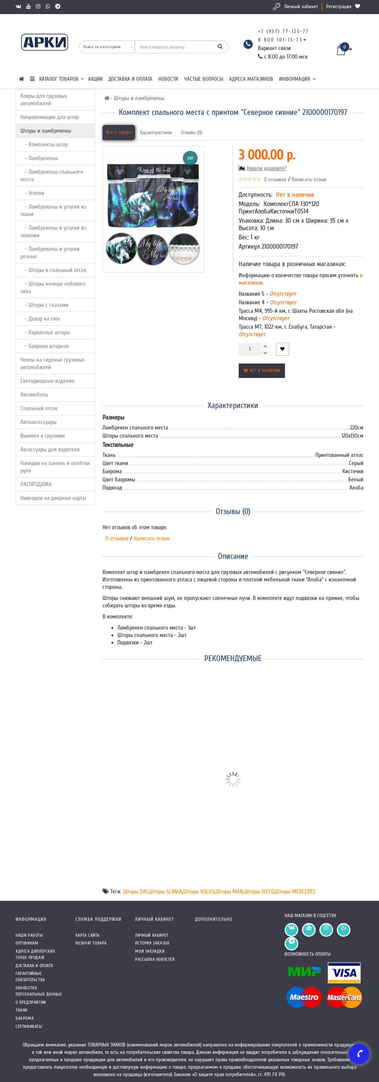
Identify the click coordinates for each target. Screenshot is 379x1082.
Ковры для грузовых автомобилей (43, 100)
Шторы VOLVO (198, 891)
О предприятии (31, 1002)
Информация (297, 79)
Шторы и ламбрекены (45, 130)
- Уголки (32, 193)
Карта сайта (88, 935)
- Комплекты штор (44, 144)
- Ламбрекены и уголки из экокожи (53, 232)
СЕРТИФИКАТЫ (29, 1026)
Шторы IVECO (259, 891)
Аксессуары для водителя (50, 449)
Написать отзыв (309, 179)
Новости (168, 79)
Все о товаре (118, 132)
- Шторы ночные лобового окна (52, 288)
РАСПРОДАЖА (35, 484)
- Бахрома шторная (44, 346)
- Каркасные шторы (45, 332)
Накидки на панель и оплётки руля (55, 467)
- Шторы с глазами (44, 305)
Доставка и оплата (130, 79)
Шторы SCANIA (165, 891)
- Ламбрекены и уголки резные (50, 253)
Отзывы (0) (191, 132)
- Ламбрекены (39, 158)
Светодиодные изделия (47, 381)
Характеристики (156, 132)
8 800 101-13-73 (280, 40)
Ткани (21, 1010)
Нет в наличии (262, 370)
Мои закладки (149, 951)
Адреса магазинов (251, 79)
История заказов (152, 943)
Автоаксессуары (38, 422)
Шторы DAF (135, 891)
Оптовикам (27, 943)
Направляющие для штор (49, 117)
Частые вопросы (203, 79)
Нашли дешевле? (266, 168)
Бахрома (25, 1018)
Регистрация (338, 6)
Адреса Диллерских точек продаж (35, 954)
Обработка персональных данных (39, 991)
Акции (95, 79)
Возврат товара (91, 943)
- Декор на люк (40, 318)
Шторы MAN (229, 891)
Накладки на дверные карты (53, 498)
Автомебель (34, 394)
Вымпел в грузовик (42, 435)
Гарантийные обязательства (30, 976)
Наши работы (29, 935)
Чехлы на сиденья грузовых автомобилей (52, 363)
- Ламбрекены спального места (51, 176)
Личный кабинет (301, 6)
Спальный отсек (38, 408)
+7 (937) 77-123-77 (283, 31)
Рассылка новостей (154, 959)
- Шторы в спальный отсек (53, 270)
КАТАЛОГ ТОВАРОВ (57, 79)
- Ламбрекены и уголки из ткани (53, 210)
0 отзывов (273, 179)
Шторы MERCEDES (295, 891)
